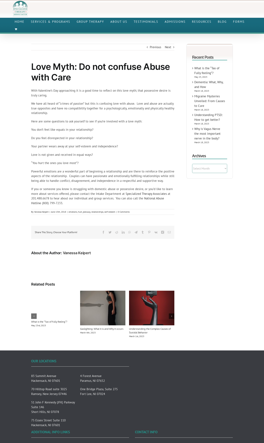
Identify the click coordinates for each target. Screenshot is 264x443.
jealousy (86, 211)
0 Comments (124, 211)
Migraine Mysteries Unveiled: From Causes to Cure (209, 101)
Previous (155, 47)
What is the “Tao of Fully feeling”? (49, 321)
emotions (73, 211)
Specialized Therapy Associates (146, 194)
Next (168, 47)
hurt (80, 211)
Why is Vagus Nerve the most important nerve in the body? (207, 133)
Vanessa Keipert (41, 211)
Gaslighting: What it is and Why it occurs (101, 328)
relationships (97, 211)
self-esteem (109, 211)
